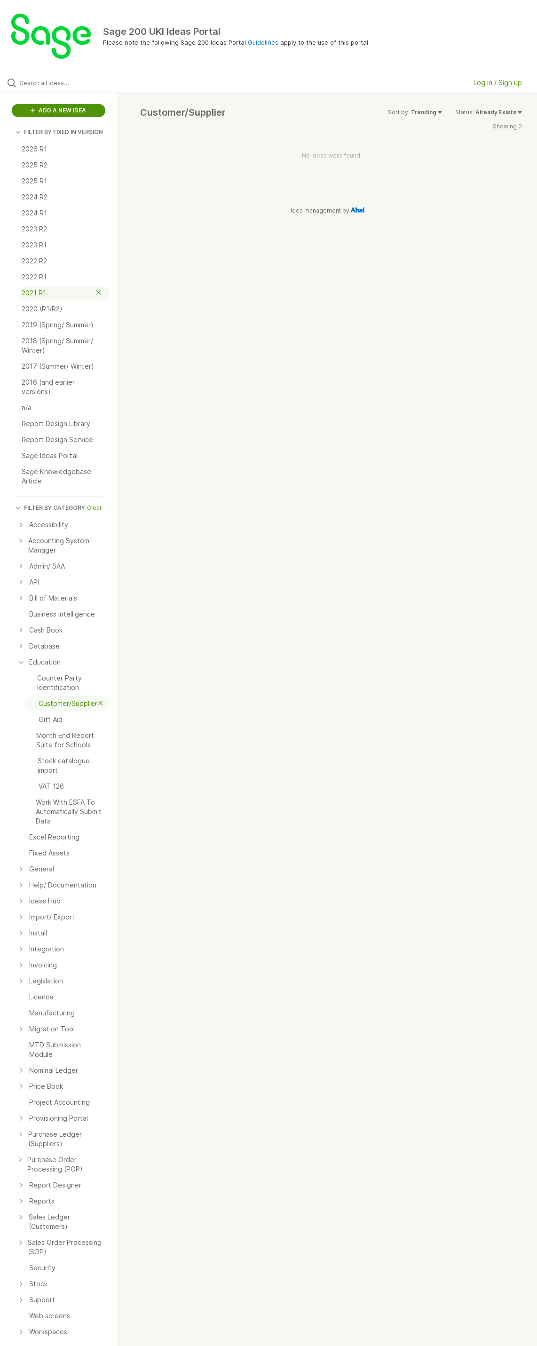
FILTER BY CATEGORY (50, 507)
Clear (94, 507)
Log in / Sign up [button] (498, 83)
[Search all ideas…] (65, 82)
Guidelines (263, 42)
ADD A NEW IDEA (58, 110)
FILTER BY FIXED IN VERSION (59, 131)
